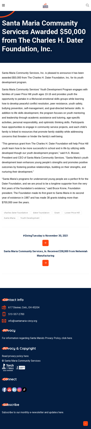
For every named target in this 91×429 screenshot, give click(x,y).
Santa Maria (9, 218)
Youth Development (30, 218)
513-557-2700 (16, 314)
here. (70, 338)
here (26, 356)
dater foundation (41, 213)
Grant (57, 213)
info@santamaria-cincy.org (22, 320)
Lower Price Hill (72, 213)
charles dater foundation (16, 213)
